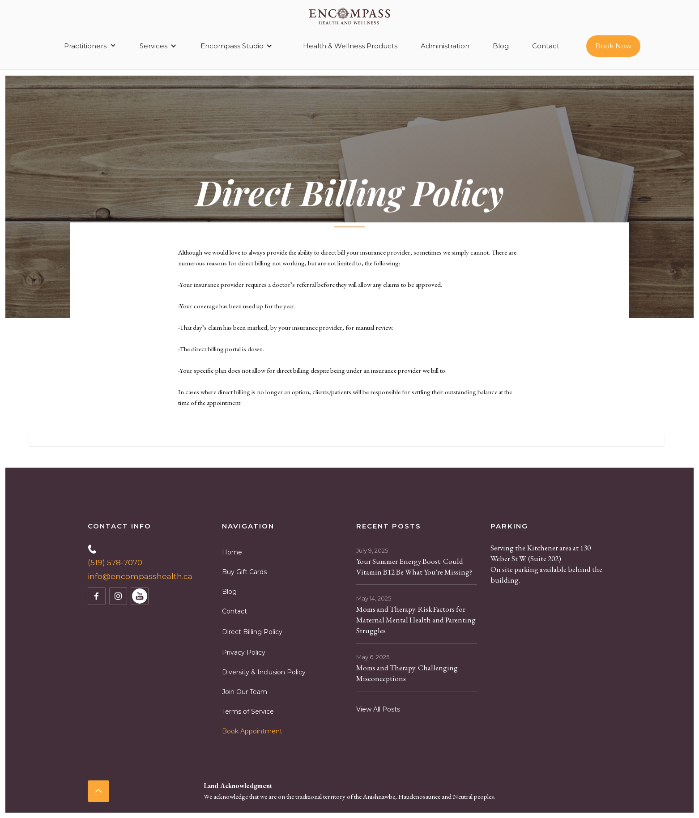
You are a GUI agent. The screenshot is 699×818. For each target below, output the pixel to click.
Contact (545, 46)
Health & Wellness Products (350, 46)
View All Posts (378, 709)
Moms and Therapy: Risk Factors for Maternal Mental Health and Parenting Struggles (416, 619)
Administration (445, 46)
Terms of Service (248, 711)
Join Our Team (244, 692)
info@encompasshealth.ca (140, 576)
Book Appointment (252, 731)
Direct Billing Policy (252, 632)
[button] (88, 46)
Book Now (613, 46)
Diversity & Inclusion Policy (264, 672)
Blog (501, 46)
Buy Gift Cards (244, 572)
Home (232, 552)
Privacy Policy (243, 652)
